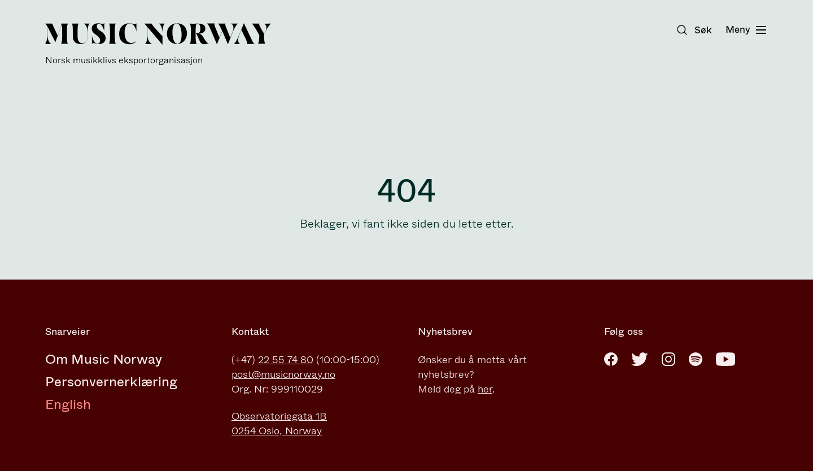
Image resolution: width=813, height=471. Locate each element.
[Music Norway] (158, 44)
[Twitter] (639, 359)
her (485, 389)
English (68, 404)
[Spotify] (695, 359)
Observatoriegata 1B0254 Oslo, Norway (279, 423)
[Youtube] (725, 359)
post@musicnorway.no (283, 374)
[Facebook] (611, 359)
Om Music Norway (103, 359)
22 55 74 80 (285, 359)
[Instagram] (668, 359)
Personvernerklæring (111, 381)
